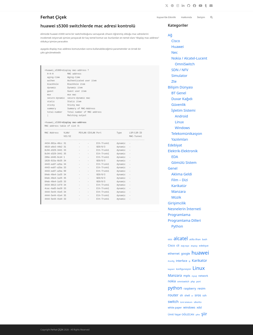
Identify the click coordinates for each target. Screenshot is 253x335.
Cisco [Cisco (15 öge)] (171, 245)
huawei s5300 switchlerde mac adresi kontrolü (87, 26)
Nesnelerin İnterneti (184, 208)
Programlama (179, 214)
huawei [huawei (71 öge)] (200, 252)
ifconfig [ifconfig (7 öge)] (171, 261)
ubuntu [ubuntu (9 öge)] (197, 302)
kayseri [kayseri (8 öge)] (171, 269)
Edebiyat (175, 145)
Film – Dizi (179, 180)
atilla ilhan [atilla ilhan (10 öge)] (195, 239)
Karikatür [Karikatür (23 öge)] (199, 260)
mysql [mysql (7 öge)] (194, 276)
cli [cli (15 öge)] (177, 245)
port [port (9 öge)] (198, 281)
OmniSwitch (185, 64)
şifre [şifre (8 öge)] (198, 314)
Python (177, 226)
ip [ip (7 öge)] (189, 261)
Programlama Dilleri (184, 220)
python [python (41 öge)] (175, 288)
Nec (174, 52)
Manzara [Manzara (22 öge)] (175, 275)
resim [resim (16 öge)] (201, 288)
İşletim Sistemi (183, 110)
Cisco (175, 40)
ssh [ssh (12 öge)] (204, 295)
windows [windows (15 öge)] (189, 307)
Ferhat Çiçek (53, 17)
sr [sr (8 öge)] (192, 295)
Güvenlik (178, 104)
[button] (211, 17)
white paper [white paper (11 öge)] (175, 307)
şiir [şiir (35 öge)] (204, 314)
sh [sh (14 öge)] (181, 295)
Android (181, 116)
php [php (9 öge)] (193, 281)
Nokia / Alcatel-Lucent (189, 58)
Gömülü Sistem (183, 162)
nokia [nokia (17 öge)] (172, 281)
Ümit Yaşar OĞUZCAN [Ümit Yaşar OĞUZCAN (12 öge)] (181, 314)
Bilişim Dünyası (180, 87)
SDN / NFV (179, 69)
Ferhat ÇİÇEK (57, 329)
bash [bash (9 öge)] (204, 239)
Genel (172, 168)
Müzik (176, 197)
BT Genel (178, 93)
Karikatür (179, 185)
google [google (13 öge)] (185, 253)
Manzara (178, 191)
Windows (182, 127)
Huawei (177, 46)
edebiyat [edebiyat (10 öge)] (203, 245)
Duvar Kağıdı (181, 98)
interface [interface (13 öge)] (181, 261)
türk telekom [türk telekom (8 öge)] (186, 302)
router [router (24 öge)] (173, 295)
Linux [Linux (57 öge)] (199, 268)
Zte (174, 81)
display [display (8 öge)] (194, 245)
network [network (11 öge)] (203, 275)
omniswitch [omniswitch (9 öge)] (183, 281)
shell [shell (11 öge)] (187, 295)
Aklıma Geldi (181, 174)
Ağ (170, 35)
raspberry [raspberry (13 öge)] (190, 288)
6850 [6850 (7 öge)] (170, 239)
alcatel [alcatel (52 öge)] (181, 238)
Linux (179, 122)
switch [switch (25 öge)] (173, 301)
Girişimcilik (177, 203)
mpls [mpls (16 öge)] (186, 276)
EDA (174, 156)
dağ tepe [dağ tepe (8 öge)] (185, 245)
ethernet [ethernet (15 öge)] (174, 253)
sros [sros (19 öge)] (198, 295)
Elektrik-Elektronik (183, 151)
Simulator (179, 75)
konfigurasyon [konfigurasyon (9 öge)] (183, 269)
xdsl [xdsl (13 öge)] (199, 307)
